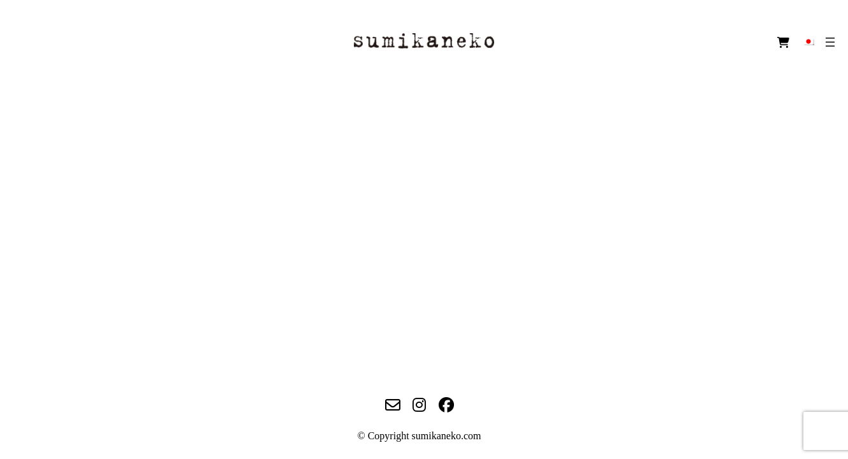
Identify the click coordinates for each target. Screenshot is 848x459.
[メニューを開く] (830, 42)
